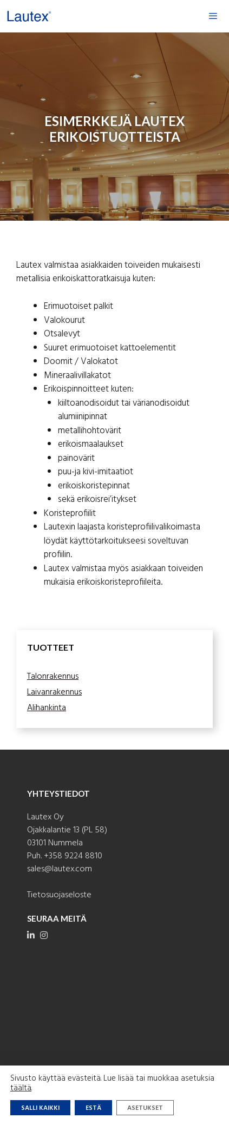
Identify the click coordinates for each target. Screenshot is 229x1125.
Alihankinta (46, 708)
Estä (93, 1108)
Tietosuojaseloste (59, 895)
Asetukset (145, 1108)
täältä (20, 1088)
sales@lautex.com (59, 869)
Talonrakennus (52, 677)
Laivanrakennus (54, 692)
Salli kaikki (40, 1108)
